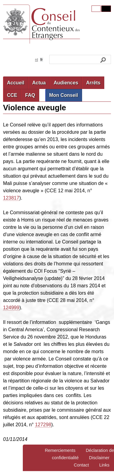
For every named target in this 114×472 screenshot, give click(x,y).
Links (104, 465)
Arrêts (93, 82)
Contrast (106, 8)
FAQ (30, 95)
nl (36, 59)
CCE (12, 95)
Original (96, 8)
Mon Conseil (63, 95)
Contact (81, 465)
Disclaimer (99, 457)
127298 (43, 424)
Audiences (66, 82)
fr (41, 59)
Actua (39, 82)
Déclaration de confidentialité (83, 454)
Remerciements (60, 450)
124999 (11, 307)
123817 (11, 198)
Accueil (15, 82)
